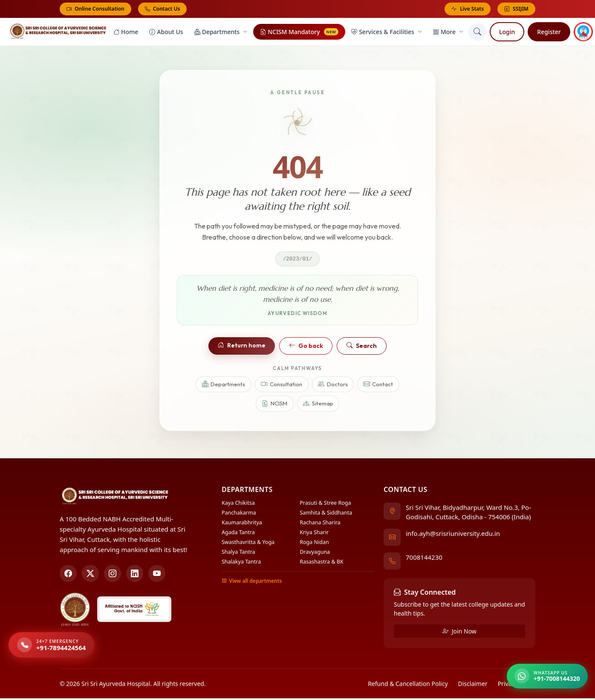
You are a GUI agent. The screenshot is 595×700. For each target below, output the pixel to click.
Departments (220, 33)
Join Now (459, 633)
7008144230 (424, 559)
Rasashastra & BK (321, 563)
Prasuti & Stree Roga (325, 504)
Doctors (333, 386)
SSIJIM (516, 9)
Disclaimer (473, 685)
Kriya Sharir (314, 534)
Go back (306, 348)
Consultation (281, 386)
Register (548, 33)
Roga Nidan (314, 543)
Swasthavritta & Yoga (248, 543)
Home (125, 33)
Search (362, 348)
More (448, 33)
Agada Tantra (238, 534)
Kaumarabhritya (242, 524)
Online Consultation (95, 8)
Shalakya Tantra (241, 563)
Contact (378, 386)
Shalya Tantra (238, 553)
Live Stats (467, 9)
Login (507, 33)
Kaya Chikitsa (238, 504)
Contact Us (162, 8)
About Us (166, 33)
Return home (242, 347)
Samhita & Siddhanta (326, 514)
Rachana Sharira (320, 524)
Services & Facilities (386, 33)
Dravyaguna (315, 553)
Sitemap (318, 406)
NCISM (274, 406)
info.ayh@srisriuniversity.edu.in (453, 535)
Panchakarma (239, 514)
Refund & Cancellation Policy (408, 685)
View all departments (252, 583)
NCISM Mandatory (299, 33)
